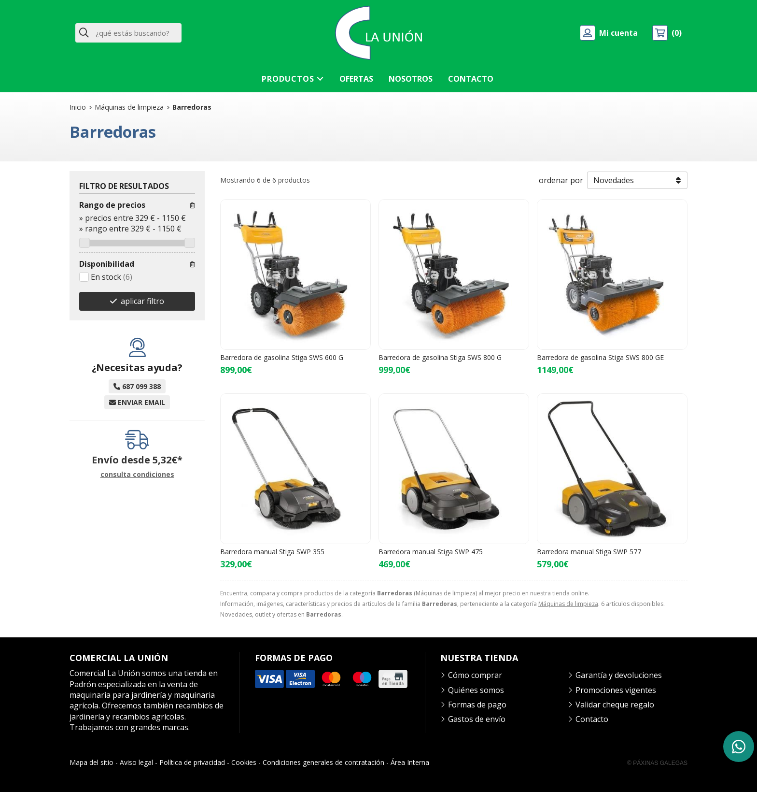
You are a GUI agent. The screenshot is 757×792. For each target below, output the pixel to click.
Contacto (591, 719)
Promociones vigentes (615, 690)
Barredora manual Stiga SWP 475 (430, 551)
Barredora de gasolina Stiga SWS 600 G (281, 357)
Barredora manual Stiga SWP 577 (589, 551)
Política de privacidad (192, 762)
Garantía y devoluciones (618, 675)
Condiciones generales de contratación (323, 762)
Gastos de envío (476, 719)
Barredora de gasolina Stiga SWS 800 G (440, 357)
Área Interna (410, 762)
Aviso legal (136, 762)
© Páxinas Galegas (657, 763)
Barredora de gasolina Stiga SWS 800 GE (600, 357)
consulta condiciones (137, 475)
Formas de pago (477, 704)
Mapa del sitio (91, 762)
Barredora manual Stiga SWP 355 (272, 551)
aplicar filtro (142, 301)
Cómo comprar (475, 675)
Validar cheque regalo (614, 704)
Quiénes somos (476, 690)
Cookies (243, 762)
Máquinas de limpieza (568, 604)
